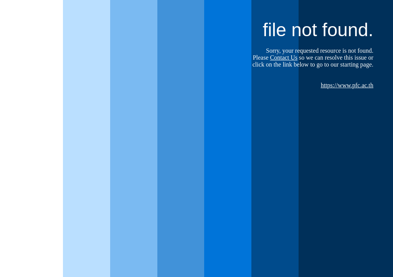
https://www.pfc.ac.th (347, 85)
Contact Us (284, 57)
